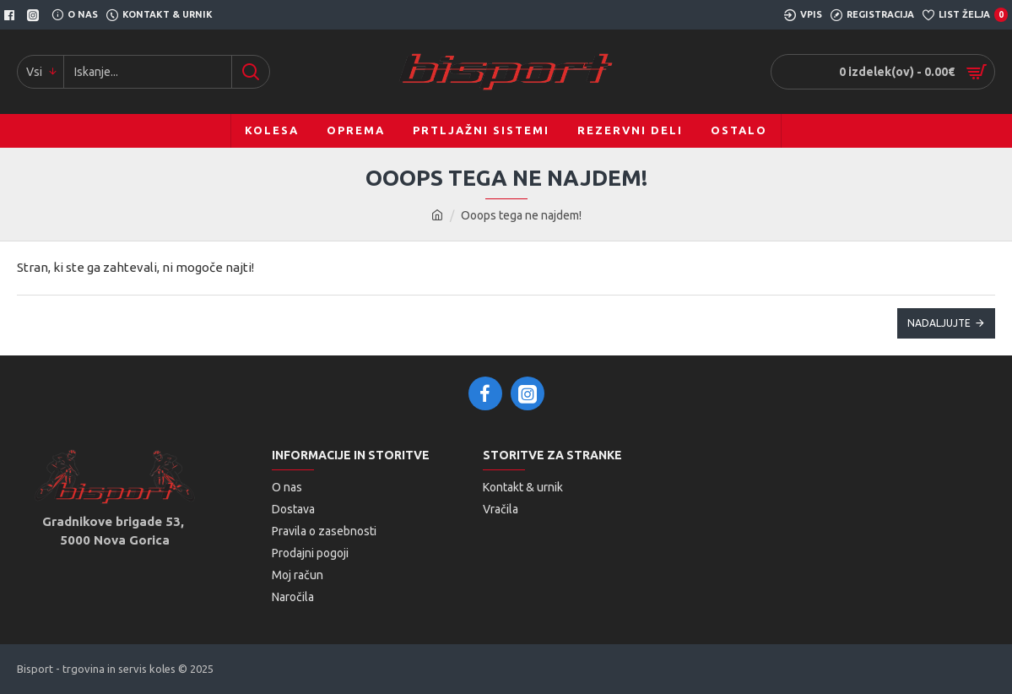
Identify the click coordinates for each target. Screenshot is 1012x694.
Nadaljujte (939, 322)
